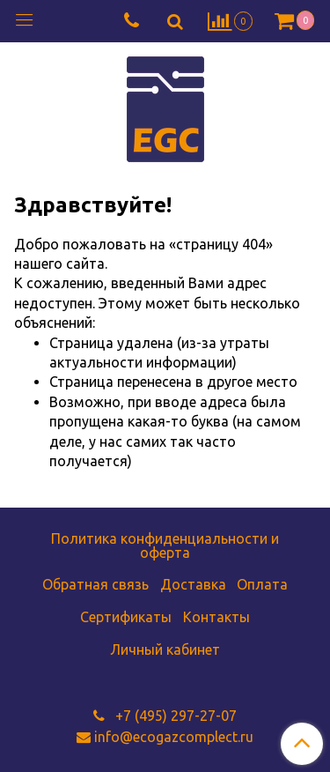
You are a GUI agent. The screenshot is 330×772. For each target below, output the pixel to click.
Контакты (216, 617)
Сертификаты (126, 617)
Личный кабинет (165, 649)
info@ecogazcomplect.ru (173, 737)
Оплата (262, 584)
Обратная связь (95, 584)
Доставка (193, 584)
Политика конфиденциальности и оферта (165, 545)
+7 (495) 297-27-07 (174, 716)
